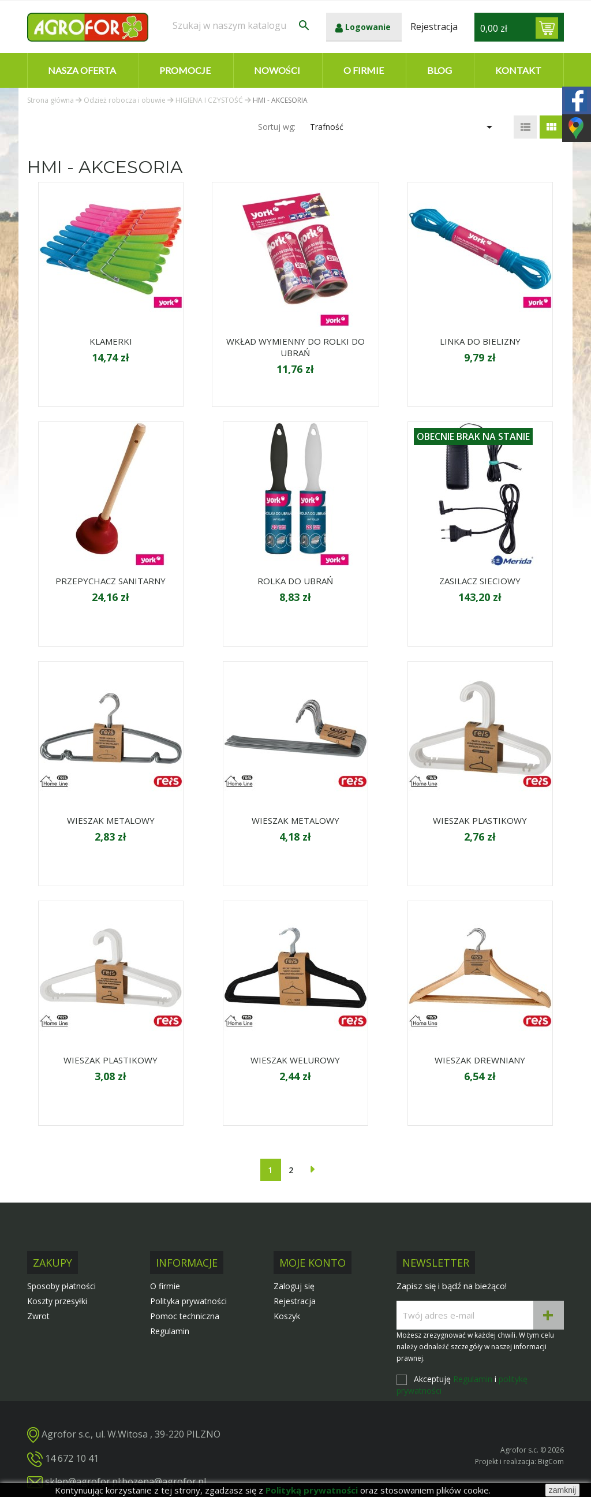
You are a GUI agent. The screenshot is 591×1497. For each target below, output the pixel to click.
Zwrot (38, 1316)
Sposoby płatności (61, 1286)
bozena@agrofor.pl (164, 1481)
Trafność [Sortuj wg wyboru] (403, 127)
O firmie (363, 70)
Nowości (277, 70)
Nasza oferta (82, 70)
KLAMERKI (110, 341)
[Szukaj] (242, 25)
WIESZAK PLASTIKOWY (480, 820)
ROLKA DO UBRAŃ (295, 581)
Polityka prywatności (188, 1301)
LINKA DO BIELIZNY (480, 341)
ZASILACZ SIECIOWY (480, 581)
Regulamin (169, 1331)
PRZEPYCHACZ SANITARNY (110, 581)
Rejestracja (295, 1301)
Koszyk (287, 1316)
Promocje (185, 70)
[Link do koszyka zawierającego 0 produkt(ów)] (547, 28)
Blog (439, 70)
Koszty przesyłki (57, 1301)
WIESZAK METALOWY (111, 820)
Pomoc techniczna (184, 1316)
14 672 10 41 (72, 1458)
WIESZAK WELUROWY (295, 1060)
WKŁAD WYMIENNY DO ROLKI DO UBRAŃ (295, 347)
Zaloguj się (294, 1286)
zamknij (562, 1490)
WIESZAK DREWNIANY (480, 1060)
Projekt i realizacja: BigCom (519, 1461)
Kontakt (518, 70)
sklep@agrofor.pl (82, 1481)
